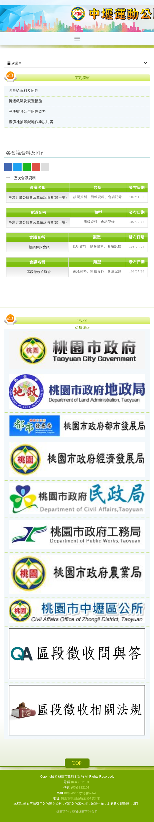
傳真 (66, 787)
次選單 (77, 63)
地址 (56, 798)
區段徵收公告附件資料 (27, 111)
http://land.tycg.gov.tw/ (80, 793)
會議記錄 (115, 197)
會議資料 (80, 271)
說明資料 (80, 197)
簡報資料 (98, 197)
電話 (66, 782)
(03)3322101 (80, 782)
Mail (60, 793)
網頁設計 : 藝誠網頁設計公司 (77, 812)
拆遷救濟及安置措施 (25, 101)
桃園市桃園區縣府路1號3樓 (80, 798)
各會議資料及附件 (23, 90)
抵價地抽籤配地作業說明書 (31, 122)
